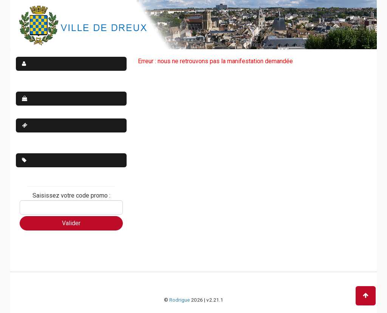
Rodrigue (179, 300)
